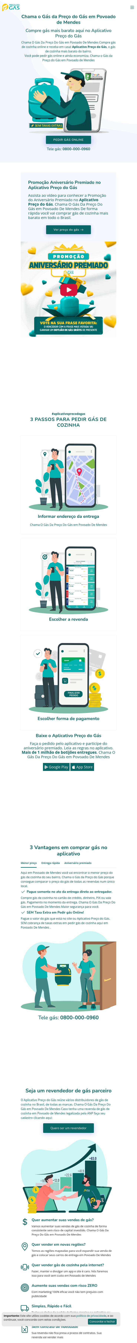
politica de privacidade (91, 1316)
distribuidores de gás (89, 1100)
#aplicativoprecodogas (68, 414)
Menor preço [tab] (29, 863)
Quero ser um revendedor (69, 1128)
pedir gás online (51, 56)
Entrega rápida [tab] (50, 863)
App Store (82, 766)
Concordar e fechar (102, 1321)
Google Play (56, 766)
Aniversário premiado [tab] (77, 863)
